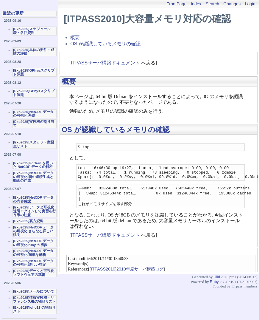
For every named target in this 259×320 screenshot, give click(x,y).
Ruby (214, 287)
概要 (75, 37)
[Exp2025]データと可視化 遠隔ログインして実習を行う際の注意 (34, 211)
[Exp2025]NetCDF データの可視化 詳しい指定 (33, 263)
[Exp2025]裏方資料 (28, 221)
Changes (232, 3)
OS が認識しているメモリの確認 (105, 43)
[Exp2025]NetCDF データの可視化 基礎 (33, 114)
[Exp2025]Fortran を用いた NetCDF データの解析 (33, 165)
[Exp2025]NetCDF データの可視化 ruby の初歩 (33, 243)
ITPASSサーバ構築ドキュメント (105, 62)
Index (196, 3)
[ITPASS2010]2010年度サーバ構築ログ (126, 274)
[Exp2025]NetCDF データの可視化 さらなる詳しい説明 (33, 230)
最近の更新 (13, 13)
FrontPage (176, 3)
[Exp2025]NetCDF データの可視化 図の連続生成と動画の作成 (33, 176)
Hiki (216, 282)
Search (212, 3)
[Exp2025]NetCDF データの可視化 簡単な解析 (33, 252)
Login (250, 3)
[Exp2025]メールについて (33, 291)
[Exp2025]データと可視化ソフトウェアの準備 (33, 272)
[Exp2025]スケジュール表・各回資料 (32, 31)
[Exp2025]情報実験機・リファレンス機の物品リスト (34, 299)
